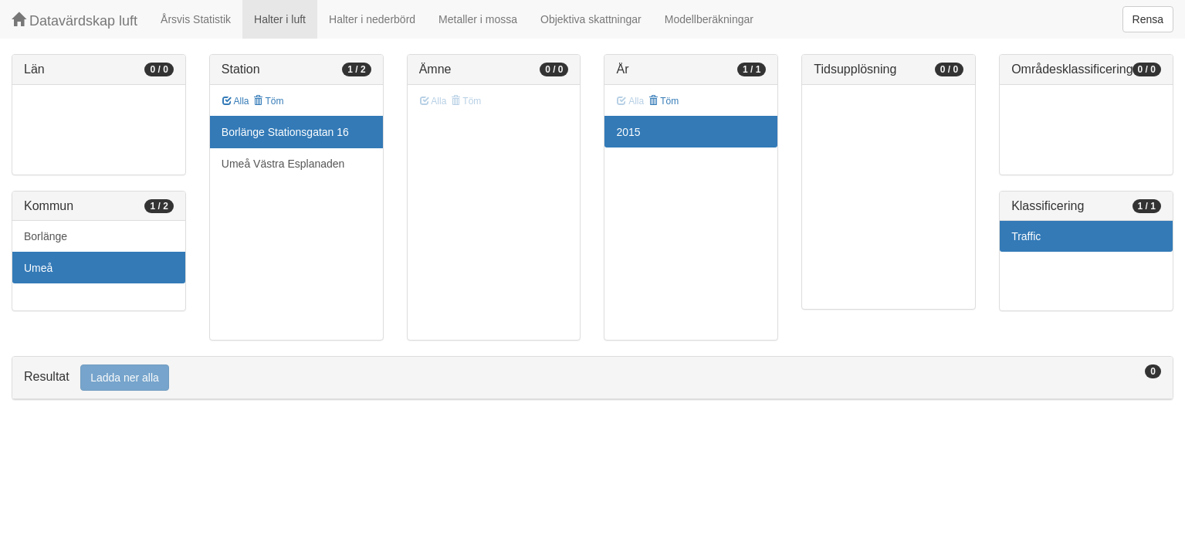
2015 (628, 132)
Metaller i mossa (477, 19)
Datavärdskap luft (74, 20)
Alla (235, 101)
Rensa (1148, 19)
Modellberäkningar (709, 19)
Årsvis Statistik (196, 19)
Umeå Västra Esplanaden (283, 164)
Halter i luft (280, 19)
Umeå (38, 268)
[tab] (592, 378)
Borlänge (45, 236)
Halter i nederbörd (372, 19)
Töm (268, 101)
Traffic (1026, 236)
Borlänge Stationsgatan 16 (285, 132)
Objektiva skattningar (591, 19)
